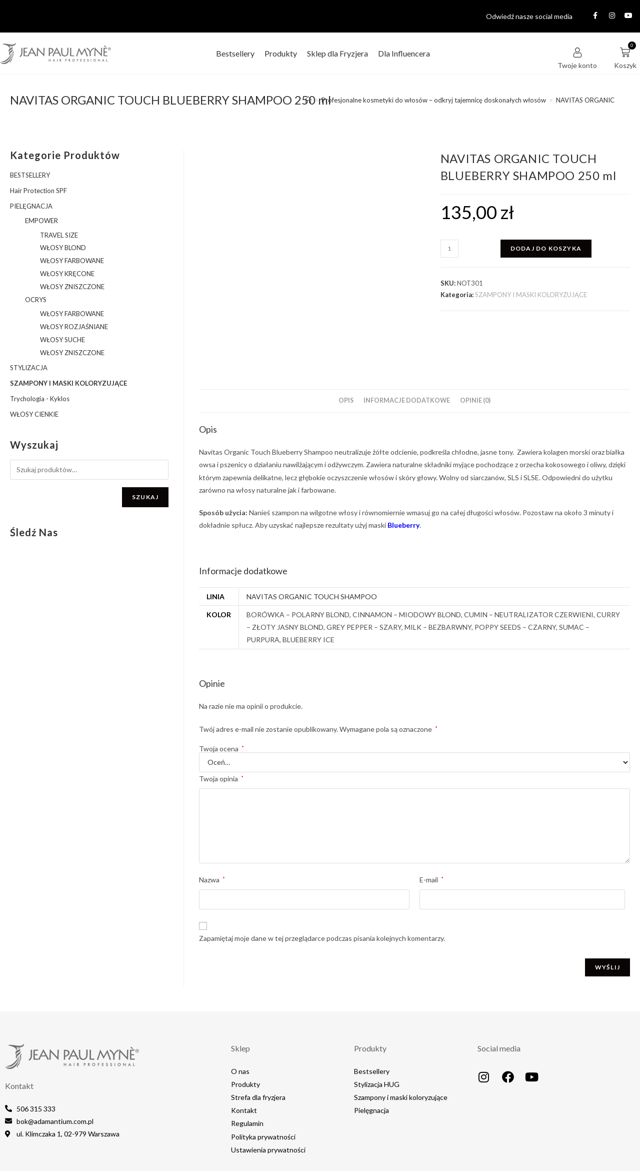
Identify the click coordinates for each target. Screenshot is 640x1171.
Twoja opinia (221, 733)
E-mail (432, 834)
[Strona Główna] (308, 100)
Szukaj (145, 497)
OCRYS (35, 300)
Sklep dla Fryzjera (337, 53)
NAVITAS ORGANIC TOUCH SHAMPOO (311, 551)
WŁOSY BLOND (63, 248)
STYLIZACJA (29, 368)
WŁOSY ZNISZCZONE (72, 287)
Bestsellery (235, 53)
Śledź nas (34, 532)
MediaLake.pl (580, 1154)
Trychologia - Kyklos (40, 399)
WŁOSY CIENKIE (34, 414)
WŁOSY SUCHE (62, 340)
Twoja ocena (221, 703)
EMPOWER (41, 221)
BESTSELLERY (30, 175)
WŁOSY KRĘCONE (67, 274)
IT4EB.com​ (623, 1154)
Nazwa (212, 834)
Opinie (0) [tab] (475, 355)
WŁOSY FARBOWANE (72, 261)
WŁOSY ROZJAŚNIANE (74, 327)
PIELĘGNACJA (31, 206)
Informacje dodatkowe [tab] (407, 355)
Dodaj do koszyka (546, 248)
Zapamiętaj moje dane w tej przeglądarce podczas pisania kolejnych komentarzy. (322, 893)
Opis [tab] (346, 355)
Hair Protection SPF (38, 191)
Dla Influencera (404, 53)
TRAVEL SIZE (59, 235)
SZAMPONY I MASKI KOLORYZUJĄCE (531, 295)
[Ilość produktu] (449, 249)
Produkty (280, 53)
